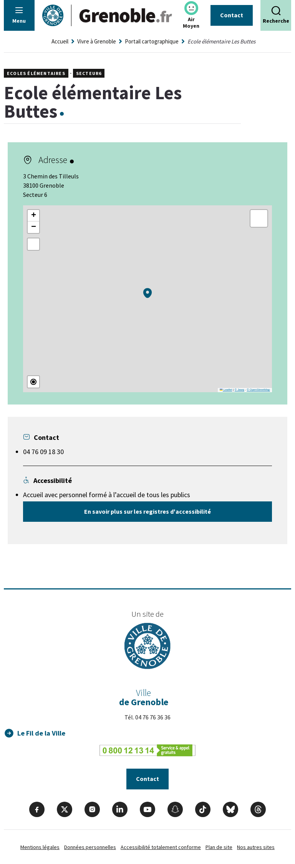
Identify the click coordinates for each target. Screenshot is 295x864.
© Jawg (239, 389)
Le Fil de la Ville (41, 733)
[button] (147, 293)
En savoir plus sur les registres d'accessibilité (147, 511)
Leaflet (226, 389)
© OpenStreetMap (258, 389)
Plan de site (219, 847)
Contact (231, 15)
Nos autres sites (256, 847)
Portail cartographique (152, 41)
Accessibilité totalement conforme (161, 847)
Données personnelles (90, 847)
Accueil (59, 41)
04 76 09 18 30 (43, 451)
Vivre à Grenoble (96, 41)
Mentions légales (40, 847)
